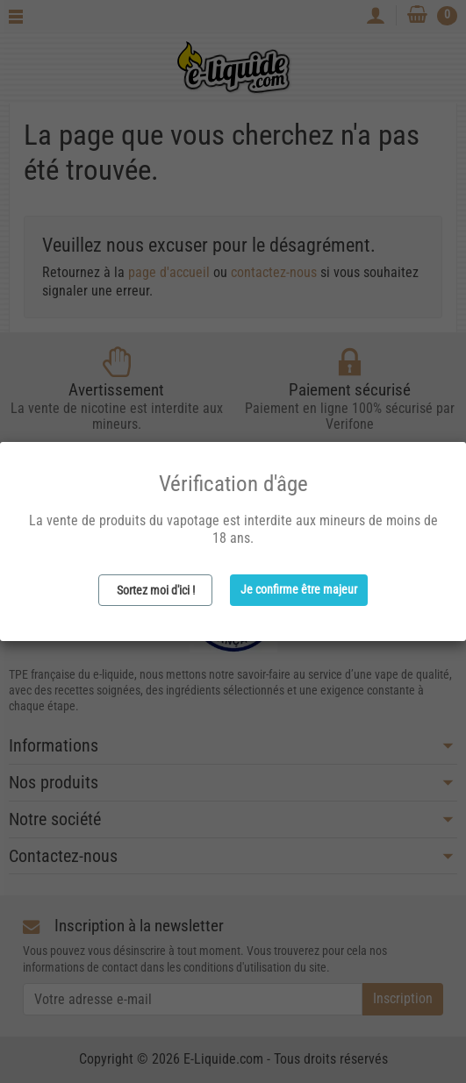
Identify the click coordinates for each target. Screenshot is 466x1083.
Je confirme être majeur (298, 589)
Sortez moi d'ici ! (156, 590)
